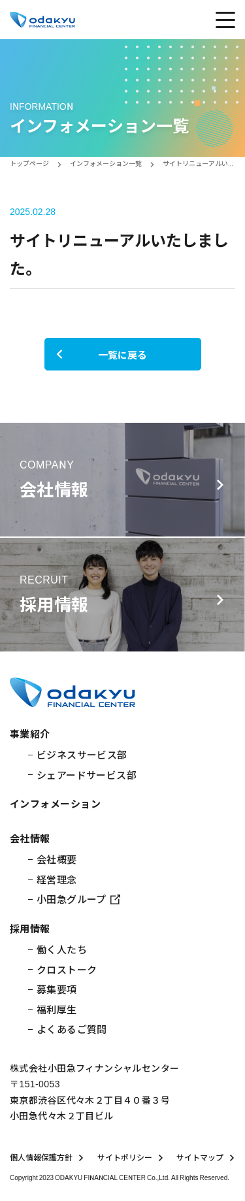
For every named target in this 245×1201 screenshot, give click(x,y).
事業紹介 (30, 733)
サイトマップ (205, 1156)
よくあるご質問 (72, 1029)
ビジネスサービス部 (82, 754)
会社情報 (30, 838)
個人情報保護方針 (47, 1156)
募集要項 (57, 989)
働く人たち (62, 949)
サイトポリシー (130, 1156)
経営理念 (57, 879)
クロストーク (67, 969)
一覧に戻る (101, 354)
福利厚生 (57, 1009)
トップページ (29, 163)
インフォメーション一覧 (106, 163)
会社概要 (57, 859)
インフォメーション (55, 803)
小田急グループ (79, 899)
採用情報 (30, 928)
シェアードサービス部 (87, 774)
